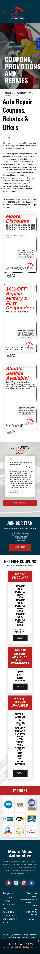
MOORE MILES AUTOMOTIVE (16, 93)
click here (20, 547)
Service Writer (21, 538)
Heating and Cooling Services (19, 462)
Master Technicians (21, 537)
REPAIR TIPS (8, 912)
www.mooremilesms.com (26, 256)
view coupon (20, 638)
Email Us (33, 919)
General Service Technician (21, 535)
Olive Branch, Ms (15, 465)
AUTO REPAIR (9, 904)
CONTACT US (9, 915)
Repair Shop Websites (27, 935)
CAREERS (7, 908)
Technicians (21, 540)
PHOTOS (7, 901)
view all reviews (20, 502)
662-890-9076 (10, 202)
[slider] (20, 450)
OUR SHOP (8, 897)
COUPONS (15, 96)
